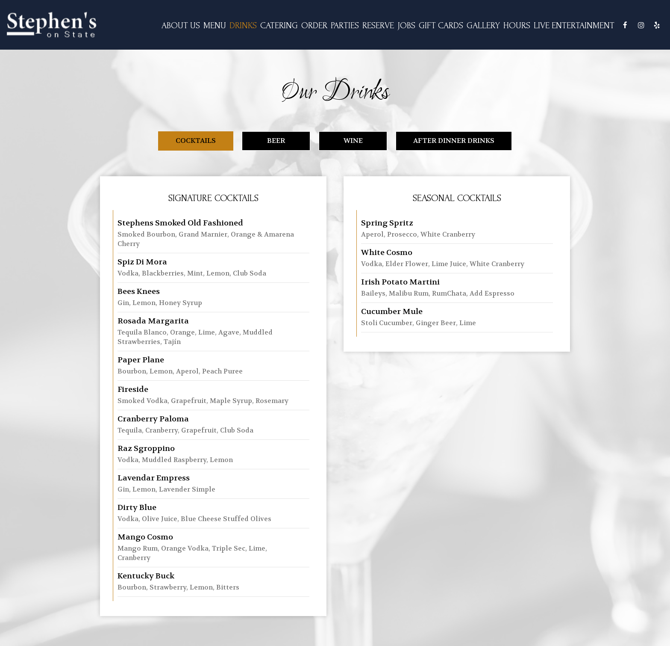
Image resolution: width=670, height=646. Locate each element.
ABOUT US (181, 25)
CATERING (279, 25)
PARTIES (345, 25)
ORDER (314, 25)
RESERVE (378, 25)
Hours (516, 25)
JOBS (406, 25)
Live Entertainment (574, 25)
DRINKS (243, 25)
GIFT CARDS (441, 25)
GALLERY (483, 25)
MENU (214, 25)
